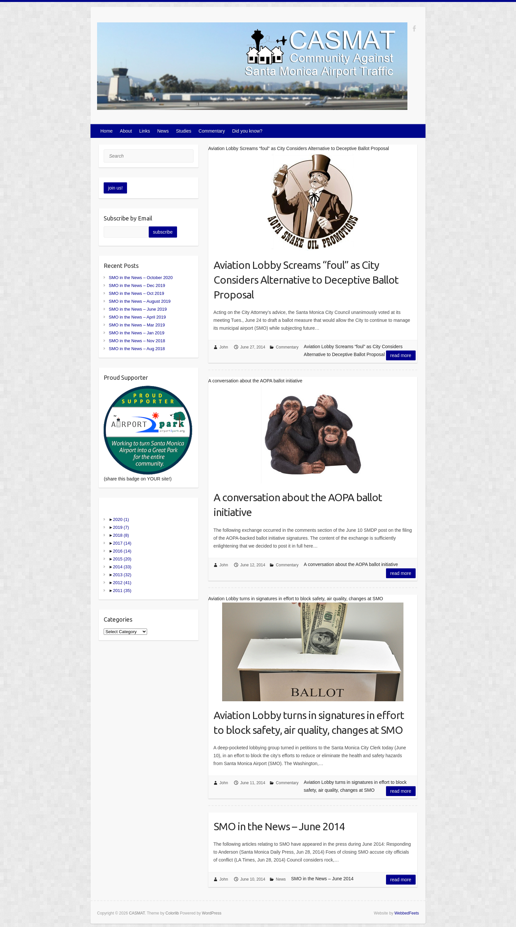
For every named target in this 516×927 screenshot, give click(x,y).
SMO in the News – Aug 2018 (137, 348)
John (223, 347)
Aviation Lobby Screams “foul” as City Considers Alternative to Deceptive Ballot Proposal (306, 279)
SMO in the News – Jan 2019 (136, 332)
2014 (122, 566)
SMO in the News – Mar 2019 (137, 324)
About (126, 131)
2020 (121, 519)
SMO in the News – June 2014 (279, 826)
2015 (122, 558)
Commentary (211, 131)
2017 (122, 543)
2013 (122, 574)
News (163, 131)
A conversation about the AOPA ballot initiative (298, 504)
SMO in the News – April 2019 (137, 317)
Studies (184, 131)
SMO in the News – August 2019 (139, 301)
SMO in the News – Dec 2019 (137, 285)
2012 (122, 582)
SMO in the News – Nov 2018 (137, 340)
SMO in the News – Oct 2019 (136, 293)
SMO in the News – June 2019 (138, 309)
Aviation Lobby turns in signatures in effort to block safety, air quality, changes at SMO (309, 722)
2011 (122, 590)
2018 (121, 535)
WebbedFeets (407, 913)
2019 (121, 527)
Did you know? (247, 131)
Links (144, 131)
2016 (122, 551)
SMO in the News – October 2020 (140, 277)
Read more (400, 355)
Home (106, 131)
